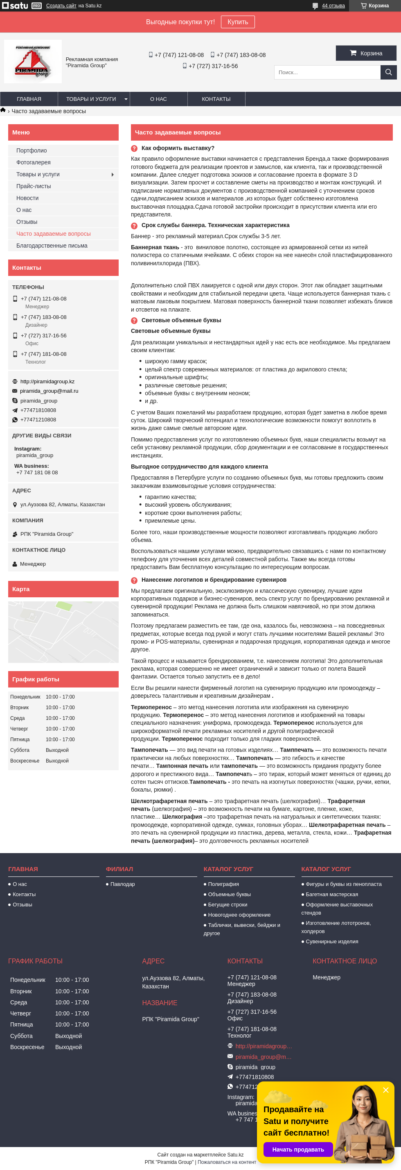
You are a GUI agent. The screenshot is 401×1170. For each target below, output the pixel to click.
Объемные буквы (229, 894)
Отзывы (26, 222)
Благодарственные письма (52, 245)
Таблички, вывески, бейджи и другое (242, 929)
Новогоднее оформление (239, 915)
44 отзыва (333, 6)
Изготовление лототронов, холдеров (336, 927)
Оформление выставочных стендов (337, 908)
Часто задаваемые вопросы (53, 233)
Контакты (216, 99)
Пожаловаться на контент (227, 1162)
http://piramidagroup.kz (47, 381)
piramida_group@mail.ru (49, 391)
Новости (27, 198)
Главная (29, 99)
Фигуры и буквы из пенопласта (344, 884)
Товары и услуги (91, 99)
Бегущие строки (228, 904)
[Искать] (389, 72)
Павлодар (122, 884)
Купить (238, 21)
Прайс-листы (33, 186)
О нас (158, 99)
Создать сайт (61, 6)
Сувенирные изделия (332, 941)
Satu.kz (235, 1155)
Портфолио (31, 150)
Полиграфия (223, 884)
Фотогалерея (33, 162)
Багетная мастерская (332, 894)
